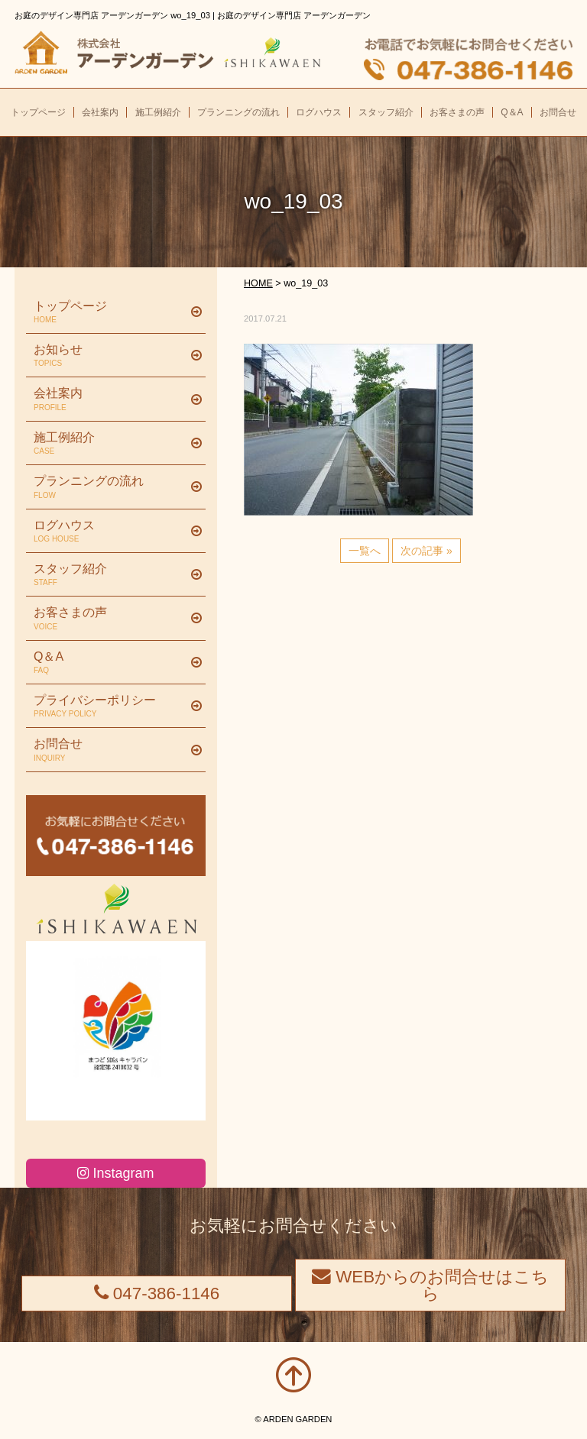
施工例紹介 (110, 444)
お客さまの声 (110, 619)
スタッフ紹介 (110, 575)
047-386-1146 (157, 1293)
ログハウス (110, 532)
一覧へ (365, 551)
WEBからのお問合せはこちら (430, 1285)
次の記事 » (426, 551)
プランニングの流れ (110, 487)
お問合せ (110, 750)
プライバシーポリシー (110, 707)
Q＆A (110, 663)
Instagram (115, 1173)
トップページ (110, 312)
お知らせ (110, 356)
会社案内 (110, 399)
